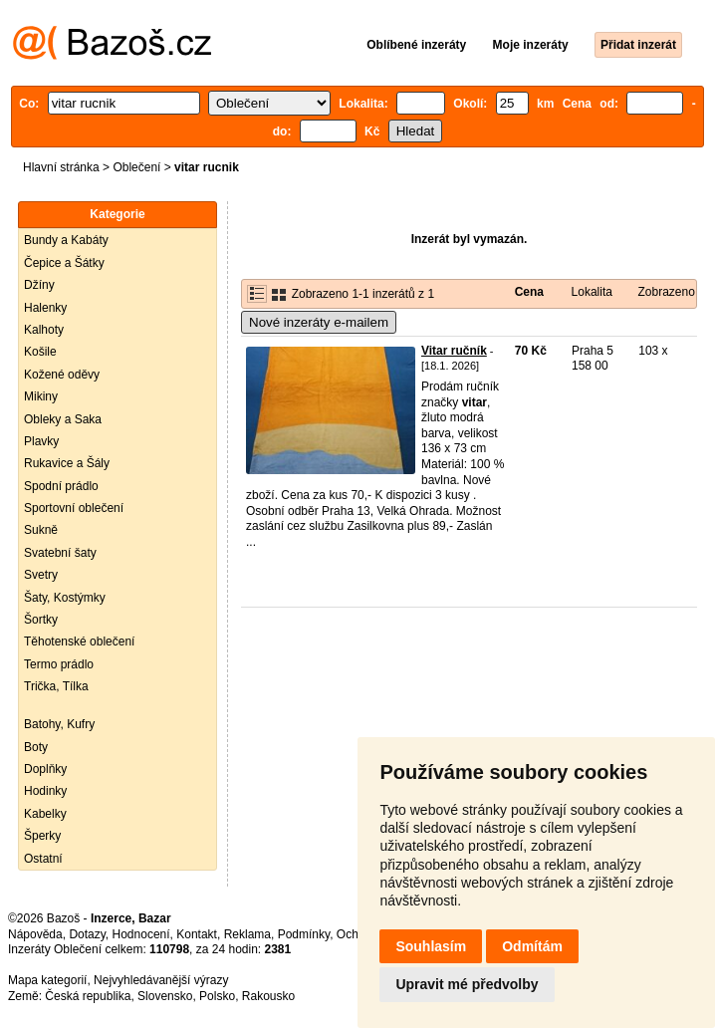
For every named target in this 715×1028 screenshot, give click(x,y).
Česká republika (87, 996)
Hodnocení (141, 934)
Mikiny (41, 396)
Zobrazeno (665, 292)
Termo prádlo (59, 664)
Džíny (39, 285)
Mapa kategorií (47, 980)
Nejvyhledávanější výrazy (161, 980)
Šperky (42, 836)
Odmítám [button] (532, 946)
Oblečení (136, 167)
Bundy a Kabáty (66, 240)
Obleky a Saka (63, 419)
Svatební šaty (60, 553)
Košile (40, 352)
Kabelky (45, 814)
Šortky (41, 620)
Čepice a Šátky (64, 263)
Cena (529, 292)
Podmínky (304, 934)
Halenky (45, 308)
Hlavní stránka (61, 167)
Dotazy (87, 934)
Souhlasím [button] (430, 946)
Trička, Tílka (56, 686)
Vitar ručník (454, 351)
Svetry (41, 575)
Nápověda (35, 934)
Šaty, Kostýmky (65, 598)
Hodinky (45, 791)
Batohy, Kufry (59, 724)
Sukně (41, 530)
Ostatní (43, 859)
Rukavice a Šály (67, 463)
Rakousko (268, 996)
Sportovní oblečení (73, 508)
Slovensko (164, 996)
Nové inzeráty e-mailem (318, 322)
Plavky (41, 441)
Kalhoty (44, 330)
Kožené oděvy (62, 375)
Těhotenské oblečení (79, 641)
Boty (36, 747)
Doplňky (45, 769)
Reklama (247, 934)
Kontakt (196, 934)
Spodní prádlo (61, 486)
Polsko (217, 996)
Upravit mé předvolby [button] (466, 984)
